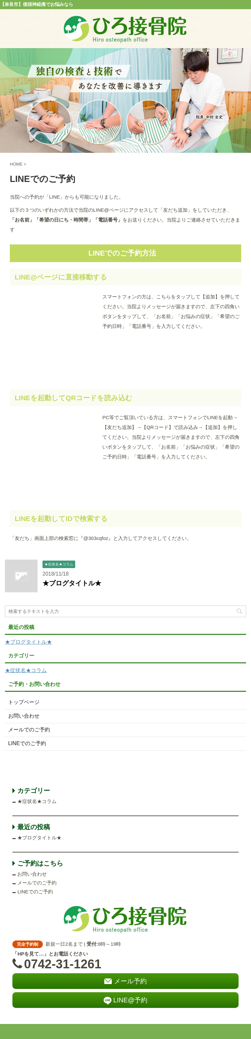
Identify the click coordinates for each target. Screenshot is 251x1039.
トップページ (24, 702)
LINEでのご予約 (27, 743)
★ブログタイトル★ (71, 583)
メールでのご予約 (29, 729)
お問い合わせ (24, 716)
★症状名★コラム (26, 670)
